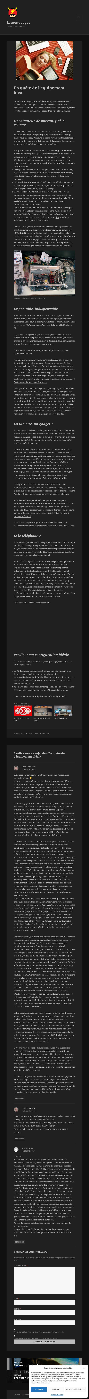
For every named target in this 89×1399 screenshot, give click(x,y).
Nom (16, 1299)
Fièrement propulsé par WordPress (27, 1394)
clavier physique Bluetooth (43, 475)
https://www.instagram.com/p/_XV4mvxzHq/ (51, 921)
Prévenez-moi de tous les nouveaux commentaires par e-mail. (39, 1332)
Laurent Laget (18, 22)
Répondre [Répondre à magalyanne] (19, 1242)
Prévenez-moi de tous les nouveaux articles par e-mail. (36, 1338)
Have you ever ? (60, 718)
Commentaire (21, 1265)
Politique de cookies (57, 1395)
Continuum (37, 564)
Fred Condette (28, 766)
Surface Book (34, 413)
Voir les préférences (75, 1389)
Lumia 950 (31, 580)
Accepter (39, 1389)
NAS (57, 217)
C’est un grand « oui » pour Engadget (30, 382)
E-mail (17, 1309)
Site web (17, 1319)
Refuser (55, 1389)
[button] (84, 1368)
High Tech (45, 733)
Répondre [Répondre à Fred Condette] (19, 1098)
